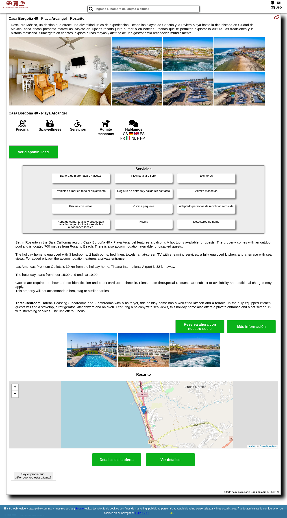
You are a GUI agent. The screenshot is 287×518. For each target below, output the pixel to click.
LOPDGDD (141, 513)
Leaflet (251, 446)
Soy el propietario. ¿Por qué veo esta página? (33, 475)
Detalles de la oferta (116, 460)
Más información (251, 327)
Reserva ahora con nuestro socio (200, 327)
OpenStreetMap (268, 446)
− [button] (14, 394)
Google (79, 508)
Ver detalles (170, 460)
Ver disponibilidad (33, 152)
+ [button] (14, 387)
